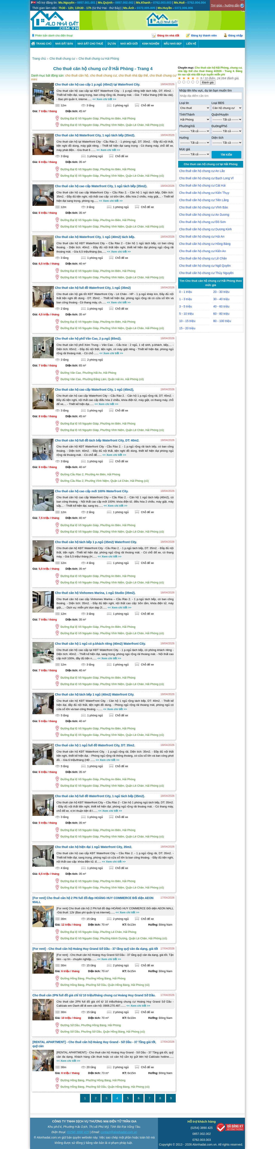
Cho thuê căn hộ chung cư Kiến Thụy (204, 192)
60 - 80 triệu (221, 313)
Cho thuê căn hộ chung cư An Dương (204, 214)
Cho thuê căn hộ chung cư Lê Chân (203, 258)
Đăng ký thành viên (204, 35)
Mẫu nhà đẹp (173, 43)
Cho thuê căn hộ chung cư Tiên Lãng (204, 200)
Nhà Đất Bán (64, 43)
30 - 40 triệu (221, 299)
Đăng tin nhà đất (168, 35)
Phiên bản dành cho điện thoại (54, 35)
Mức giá (184, 149)
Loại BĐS (218, 103)
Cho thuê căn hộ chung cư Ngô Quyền (205, 265)
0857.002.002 (201, 1133)
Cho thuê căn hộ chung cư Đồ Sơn (202, 222)
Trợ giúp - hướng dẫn (225, 5)
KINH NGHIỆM (150, 43)
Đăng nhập (235, 35)
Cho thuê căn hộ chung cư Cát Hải (202, 185)
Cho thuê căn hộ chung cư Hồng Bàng (205, 243)
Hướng (184, 137)
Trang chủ (44, 43)
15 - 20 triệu (187, 328)
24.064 (221, 78)
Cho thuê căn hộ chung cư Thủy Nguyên (206, 273)
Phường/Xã (187, 126)
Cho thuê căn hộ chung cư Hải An (201, 236)
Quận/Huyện (220, 114)
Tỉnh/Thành (187, 114)
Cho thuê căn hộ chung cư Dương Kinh (205, 229)
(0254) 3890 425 (78, 1132)
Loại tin (184, 103)
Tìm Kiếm (226, 154)
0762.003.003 (201, 1139)
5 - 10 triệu (186, 313)
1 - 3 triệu (185, 299)
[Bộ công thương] (230, 1128)
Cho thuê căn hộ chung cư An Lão (202, 171)
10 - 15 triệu (187, 321)
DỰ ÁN (112, 43)
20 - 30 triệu (221, 292)
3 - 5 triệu (185, 306)
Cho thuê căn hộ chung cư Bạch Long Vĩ (206, 178)
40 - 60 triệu (221, 306)
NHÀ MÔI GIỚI (129, 43)
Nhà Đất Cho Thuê (90, 43)
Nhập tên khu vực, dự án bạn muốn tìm (205, 90)
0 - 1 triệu (185, 292)
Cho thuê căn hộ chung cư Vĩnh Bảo (203, 207)
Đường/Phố (219, 126)
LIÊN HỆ (191, 43)
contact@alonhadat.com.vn (119, 1132)
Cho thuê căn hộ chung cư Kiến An (202, 251)
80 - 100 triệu (222, 321)
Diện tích (217, 137)
